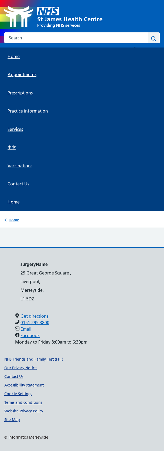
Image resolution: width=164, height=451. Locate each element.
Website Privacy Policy (23, 411)
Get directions (34, 316)
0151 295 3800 (34, 322)
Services (15, 129)
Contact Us (18, 183)
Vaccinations (20, 165)
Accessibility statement (24, 385)
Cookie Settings (18, 393)
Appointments (22, 74)
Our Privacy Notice (20, 367)
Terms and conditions (23, 402)
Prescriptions (20, 93)
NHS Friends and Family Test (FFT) (33, 359)
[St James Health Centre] (82, 16)
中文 (12, 147)
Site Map (12, 419)
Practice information (28, 111)
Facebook (30, 335)
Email (25, 329)
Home (14, 56)
